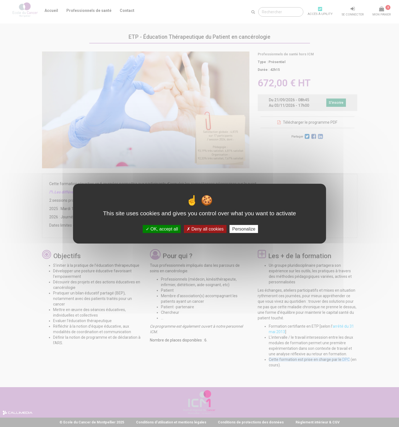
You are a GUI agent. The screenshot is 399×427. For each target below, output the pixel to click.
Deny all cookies (205, 228)
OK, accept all (162, 228)
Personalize (243, 228)
